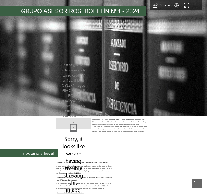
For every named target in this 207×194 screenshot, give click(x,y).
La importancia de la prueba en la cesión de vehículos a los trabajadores (82, 163)
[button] (161, 5)
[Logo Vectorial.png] (73, 122)
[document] (103, 97)
